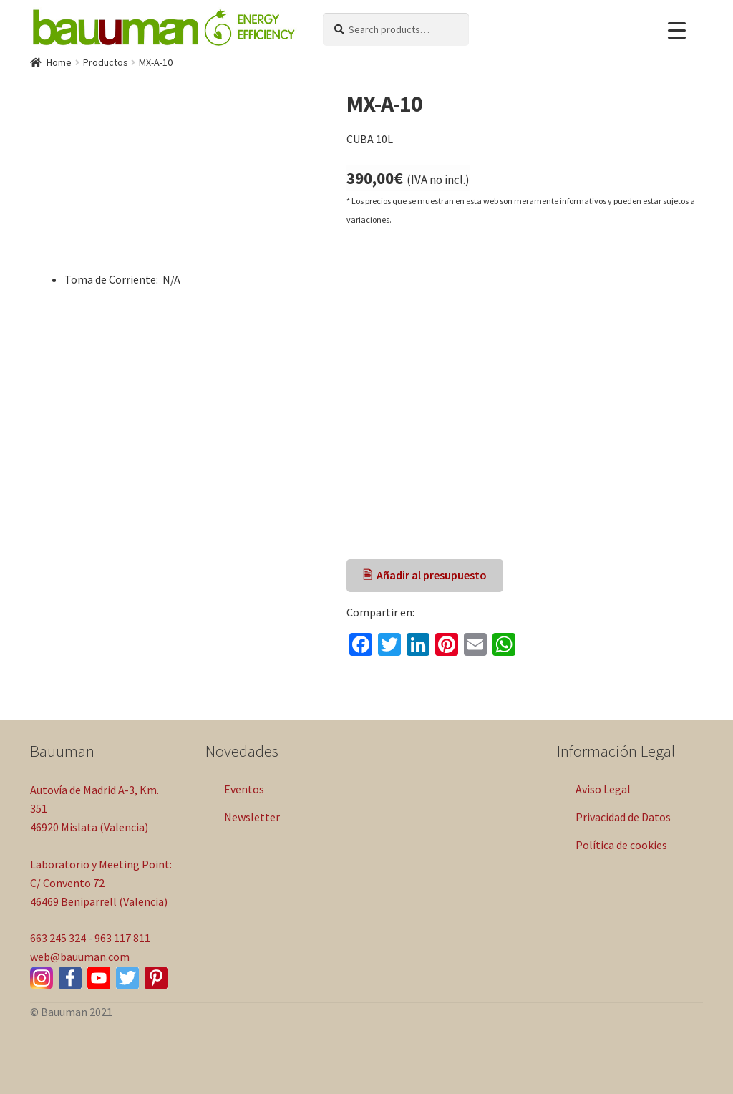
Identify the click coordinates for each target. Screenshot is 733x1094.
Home (59, 62)
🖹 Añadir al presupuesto (425, 575)
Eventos (244, 789)
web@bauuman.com (80, 956)
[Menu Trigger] (676, 30)
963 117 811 (122, 938)
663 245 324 (58, 938)
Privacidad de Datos (623, 817)
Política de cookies (621, 845)
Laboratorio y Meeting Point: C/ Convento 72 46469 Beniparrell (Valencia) (101, 883)
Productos (105, 62)
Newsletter (252, 817)
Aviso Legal (603, 789)
